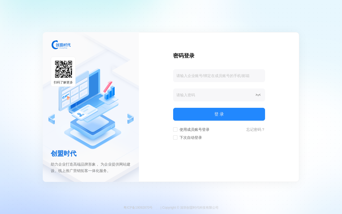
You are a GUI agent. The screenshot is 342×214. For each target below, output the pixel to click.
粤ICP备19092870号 (138, 207)
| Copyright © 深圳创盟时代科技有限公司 (190, 207)
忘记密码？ (255, 129)
